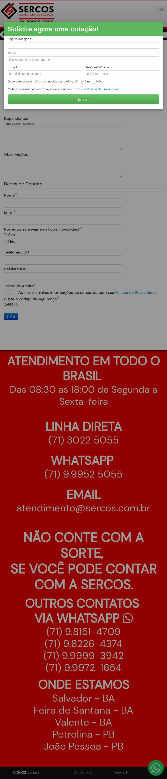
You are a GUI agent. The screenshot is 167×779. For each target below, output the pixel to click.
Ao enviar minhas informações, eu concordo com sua (63, 89)
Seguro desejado (19, 39)
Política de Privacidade (103, 89)
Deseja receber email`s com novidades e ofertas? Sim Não (55, 81)
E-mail (12, 67)
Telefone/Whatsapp (100, 67)
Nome (12, 53)
